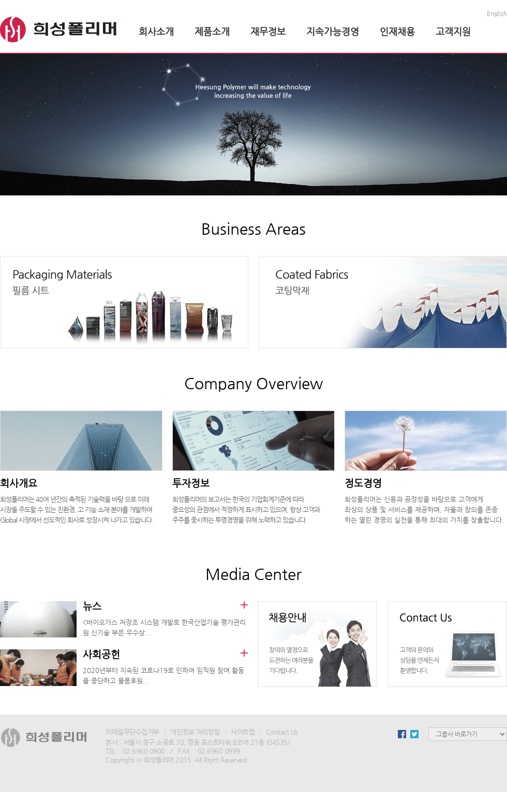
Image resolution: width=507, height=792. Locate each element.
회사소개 (156, 31)
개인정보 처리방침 (195, 732)
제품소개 (212, 31)
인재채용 (397, 31)
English (497, 13)
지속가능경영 (332, 31)
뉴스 (92, 606)
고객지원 (453, 31)
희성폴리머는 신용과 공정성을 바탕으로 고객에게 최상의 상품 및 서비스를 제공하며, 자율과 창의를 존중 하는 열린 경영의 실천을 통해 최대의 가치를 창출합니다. (424, 509)
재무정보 (268, 31)
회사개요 (18, 483)
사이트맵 (243, 732)
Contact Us (282, 732)
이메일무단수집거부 (132, 732)
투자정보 (191, 483)
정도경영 (363, 483)
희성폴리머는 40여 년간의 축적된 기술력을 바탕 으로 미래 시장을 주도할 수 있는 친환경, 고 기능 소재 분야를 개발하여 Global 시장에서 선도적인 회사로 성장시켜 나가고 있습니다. (76, 509)
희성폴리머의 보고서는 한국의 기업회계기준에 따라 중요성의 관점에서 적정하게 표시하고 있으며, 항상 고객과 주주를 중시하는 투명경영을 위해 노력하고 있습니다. (246, 509)
